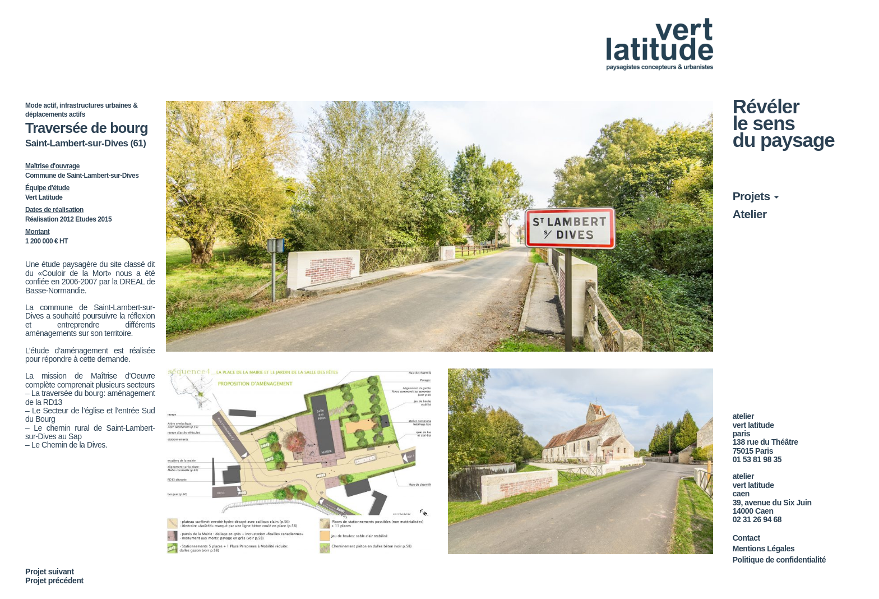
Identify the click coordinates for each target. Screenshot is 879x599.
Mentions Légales (764, 548)
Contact (746, 537)
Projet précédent (54, 580)
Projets (756, 196)
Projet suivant (49, 572)
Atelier (750, 214)
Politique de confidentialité (779, 559)
